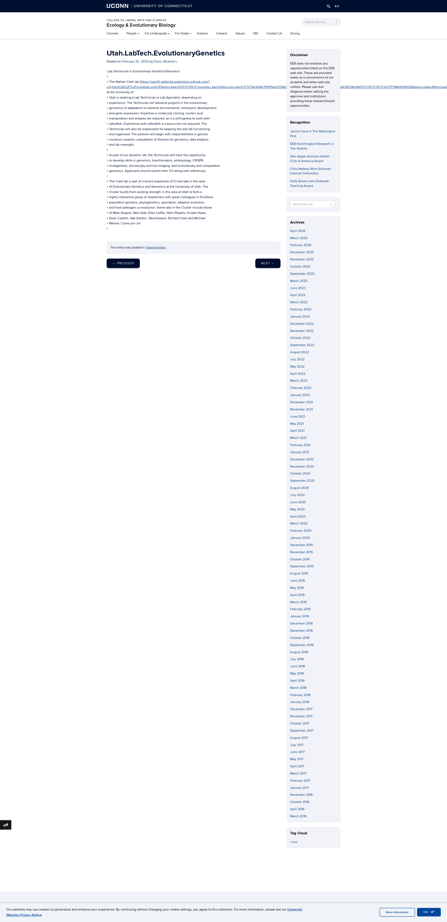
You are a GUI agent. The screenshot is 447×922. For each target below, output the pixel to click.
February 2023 (300, 309)
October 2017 (299, 723)
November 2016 (301, 795)
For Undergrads (156, 33)
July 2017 (296, 745)
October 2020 (300, 473)
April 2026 (297, 231)
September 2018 (302, 645)
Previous (123, 263)
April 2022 (297, 374)
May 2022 (297, 366)
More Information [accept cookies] (397, 912)
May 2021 (297, 424)
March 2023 (298, 302)
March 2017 (298, 773)
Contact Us (274, 33)
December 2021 (301, 402)
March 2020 (299, 523)
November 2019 (301, 552)
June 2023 (298, 288)
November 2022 (302, 331)
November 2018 (301, 631)
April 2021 (297, 431)
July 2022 (297, 359)
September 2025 (302, 274)
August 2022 (299, 352)
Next (268, 263)
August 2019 (299, 573)
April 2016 (297, 809)
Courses (112, 33)
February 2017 (300, 781)
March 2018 (298, 688)
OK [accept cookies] (428, 912)
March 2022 (298, 381)
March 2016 (298, 816)
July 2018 (297, 659)
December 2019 (301, 545)
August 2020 (299, 488)
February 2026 (300, 245)
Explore (202, 33)
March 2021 (298, 438)
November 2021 (301, 409)
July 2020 (297, 495)
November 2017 (301, 716)
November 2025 (302, 259)
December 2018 (301, 623)
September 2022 (302, 345)
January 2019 (299, 616)
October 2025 (300, 267)
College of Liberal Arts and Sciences (136, 20)
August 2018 (299, 652)
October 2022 (300, 338)
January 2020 (300, 538)
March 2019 (298, 602)
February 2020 (300, 531)
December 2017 (301, 709)
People (132, 33)
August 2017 (299, 738)
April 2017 (297, 766)
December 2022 (302, 324)
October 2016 (299, 802)
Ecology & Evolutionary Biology (141, 25)
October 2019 (299, 559)
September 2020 (302, 481)
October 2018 (299, 638)
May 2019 (297, 588)
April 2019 (297, 595)
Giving (295, 33)
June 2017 (297, 752)
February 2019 (300, 609)
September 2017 (301, 731)
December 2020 (302, 459)
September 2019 (302, 566)
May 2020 (297, 509)
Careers (221, 33)
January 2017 (299, 788)
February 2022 (300, 388)
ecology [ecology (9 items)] (294, 842)
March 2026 (298, 238)
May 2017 (296, 759)
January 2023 (300, 317)
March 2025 (298, 281)
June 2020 (298, 502)
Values (240, 33)
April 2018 (297, 681)
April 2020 (298, 516)
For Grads (182, 33)
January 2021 (299, 452)
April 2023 (297, 295)
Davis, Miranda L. (166, 61)
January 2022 (300, 395)
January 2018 (299, 702)
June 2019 (297, 581)
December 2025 (302, 252)
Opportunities (155, 247)
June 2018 (297, 666)
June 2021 (297, 416)
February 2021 (300, 445)
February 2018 (300, 695)
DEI (255, 33)
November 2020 (302, 466)
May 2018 (297, 673)
